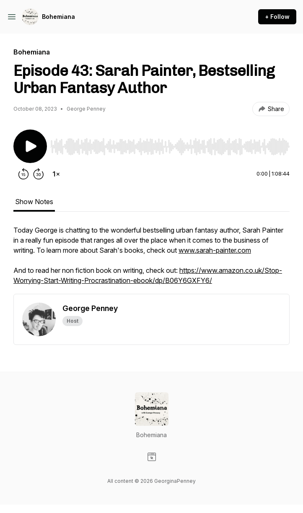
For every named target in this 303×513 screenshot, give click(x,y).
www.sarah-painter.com (215, 250)
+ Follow (277, 16)
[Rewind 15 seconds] (23, 174)
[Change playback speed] (56, 174)
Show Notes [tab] (34, 201)
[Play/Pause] (30, 146)
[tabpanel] (151, 259)
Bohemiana (58, 16)
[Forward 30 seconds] (38, 174)
